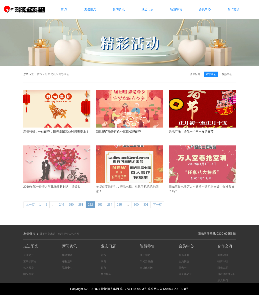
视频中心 (227, 74)
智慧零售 (176, 9)
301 (145, 207)
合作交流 (233, 9)
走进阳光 (90, 9)
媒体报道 (195, 74)
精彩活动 (64, 74)
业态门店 (147, 9)
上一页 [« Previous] (30, 207)
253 (100, 207)
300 (136, 207)
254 (109, 207)
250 (71, 207)
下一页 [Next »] (157, 207)
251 (80, 207)
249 (61, 207)
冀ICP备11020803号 (133, 289)
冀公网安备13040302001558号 (168, 289)
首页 (39, 74)
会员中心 (205, 9)
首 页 (64, 9)
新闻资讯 (119, 9)
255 (119, 207)
